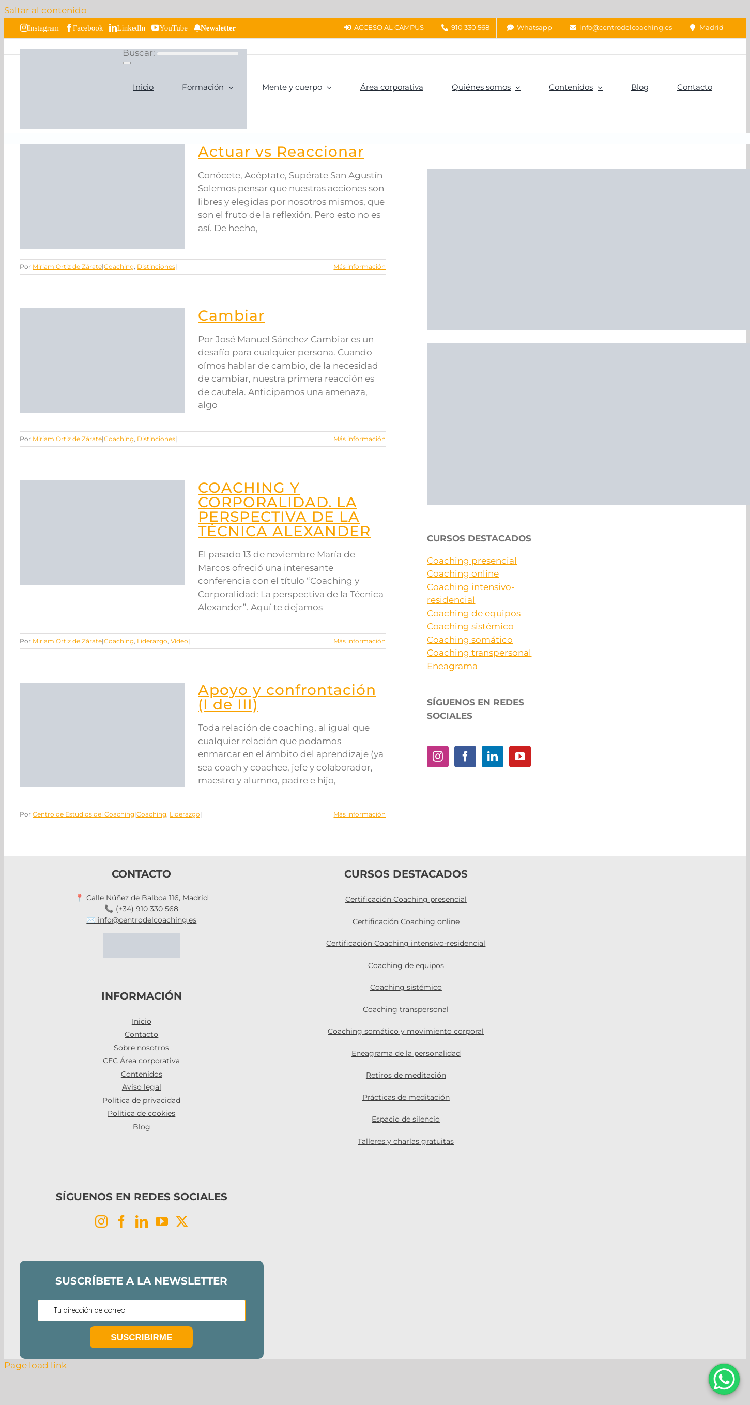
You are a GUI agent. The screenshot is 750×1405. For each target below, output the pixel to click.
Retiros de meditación (406, 1075)
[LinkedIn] (492, 756)
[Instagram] (438, 756)
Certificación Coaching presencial (406, 899)
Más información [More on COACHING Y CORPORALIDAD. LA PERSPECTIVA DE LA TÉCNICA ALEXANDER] (359, 641)
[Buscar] (127, 63)
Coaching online (463, 573)
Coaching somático (470, 639)
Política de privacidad (141, 1100)
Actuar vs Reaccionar (281, 151)
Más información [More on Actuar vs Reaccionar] (359, 266)
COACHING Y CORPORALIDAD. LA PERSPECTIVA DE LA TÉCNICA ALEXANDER (284, 509)
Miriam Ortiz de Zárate (67, 266)
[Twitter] (182, 1221)
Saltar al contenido (45, 10)
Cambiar (231, 315)
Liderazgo (152, 641)
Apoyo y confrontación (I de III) (287, 697)
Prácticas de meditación (406, 1097)
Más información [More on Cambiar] (359, 439)
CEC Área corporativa (141, 1060)
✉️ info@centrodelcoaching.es (141, 920)
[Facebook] (465, 756)
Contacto (141, 1034)
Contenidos (141, 1074)
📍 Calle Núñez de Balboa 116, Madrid (141, 897)
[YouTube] (520, 756)
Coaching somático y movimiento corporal (406, 1031)
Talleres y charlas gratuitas (406, 1141)
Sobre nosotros (141, 1047)
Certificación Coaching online (406, 921)
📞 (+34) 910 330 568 (141, 908)
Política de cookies (141, 1113)
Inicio (141, 1021)
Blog (141, 1126)
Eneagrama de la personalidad (406, 1053)
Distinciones (156, 266)
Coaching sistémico (470, 626)
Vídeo (179, 641)
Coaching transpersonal (479, 652)
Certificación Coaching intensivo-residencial (405, 943)
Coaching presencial (472, 560)
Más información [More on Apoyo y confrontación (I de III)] (359, 814)
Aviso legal (141, 1087)
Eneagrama (452, 666)
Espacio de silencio (406, 1119)
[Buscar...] (197, 53)
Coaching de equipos (474, 613)
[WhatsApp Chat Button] (724, 1379)
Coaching (119, 266)
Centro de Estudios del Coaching (83, 814)
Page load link (35, 1365)
